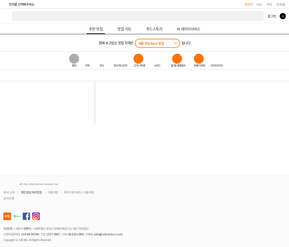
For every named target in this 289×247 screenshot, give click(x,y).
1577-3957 (53, 234)
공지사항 (8, 198)
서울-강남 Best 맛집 (151, 43)
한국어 (249, 4)
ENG (259, 4)
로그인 (272, 16)
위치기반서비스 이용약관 (79, 192)
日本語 (280, 4)
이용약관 (53, 192)
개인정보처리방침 (31, 192)
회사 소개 (9, 192)
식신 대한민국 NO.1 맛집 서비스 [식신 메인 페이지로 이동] (6, 16)
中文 (269, 4)
